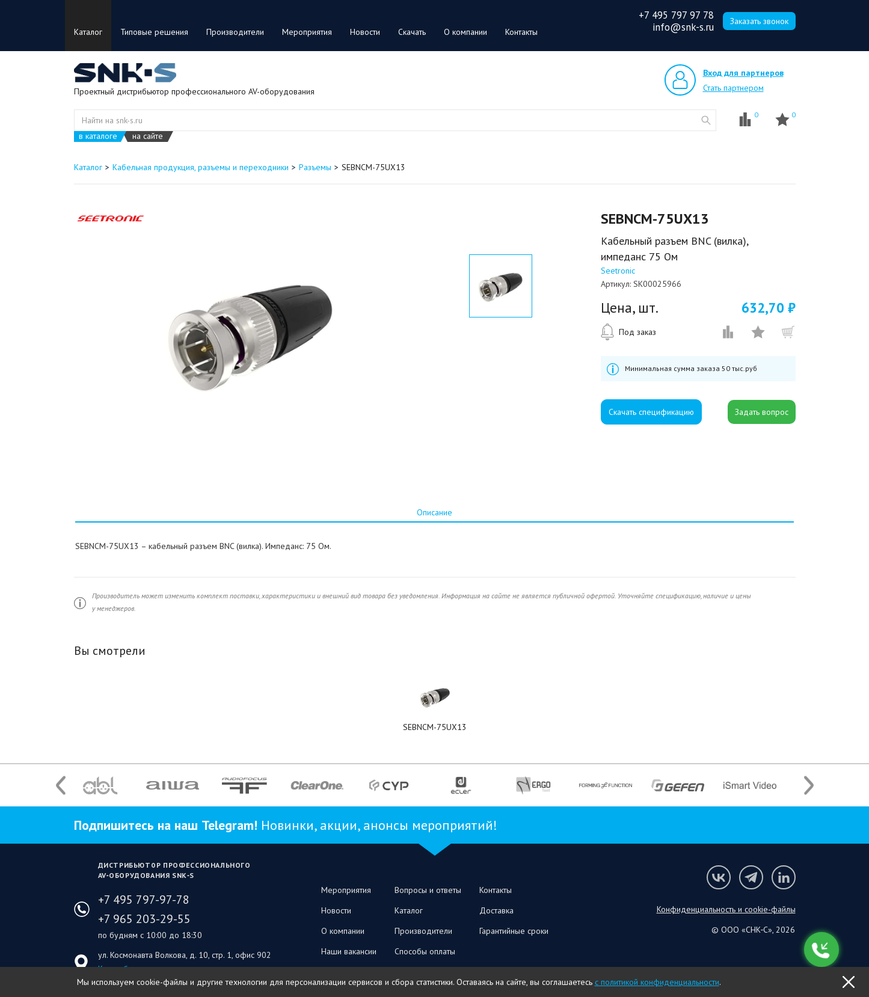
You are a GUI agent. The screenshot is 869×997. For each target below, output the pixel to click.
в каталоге (98, 136)
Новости (365, 31)
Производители (235, 31)
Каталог (88, 31)
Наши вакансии (348, 951)
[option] (250, 332)
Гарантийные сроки (513, 930)
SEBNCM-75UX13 (435, 727)
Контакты (521, 31)
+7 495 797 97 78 (676, 15)
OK (848, 982)
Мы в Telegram (751, 877)
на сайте (147, 136)
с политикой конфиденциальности (657, 982)
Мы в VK (719, 877)
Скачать (412, 31)
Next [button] (809, 785)
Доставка (496, 910)
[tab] (434, 512)
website (706, 120)
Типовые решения (154, 31)
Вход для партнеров (743, 72)
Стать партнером (733, 87)
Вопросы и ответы (428, 890)
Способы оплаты (425, 951)
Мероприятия (307, 31)
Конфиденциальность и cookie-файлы (726, 909)
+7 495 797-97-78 (143, 899)
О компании (465, 31)
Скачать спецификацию (651, 411)
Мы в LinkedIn (784, 877)
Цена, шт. (630, 308)
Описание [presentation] (434, 512)
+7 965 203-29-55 (144, 919)
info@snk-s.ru (683, 27)
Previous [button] (61, 785)
